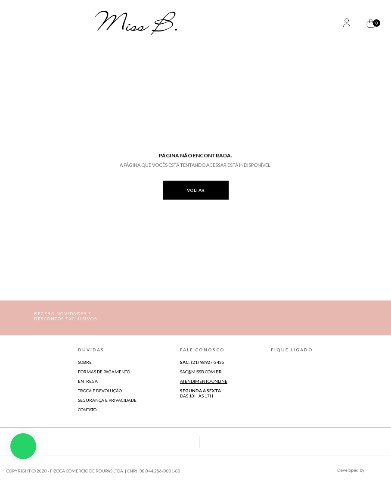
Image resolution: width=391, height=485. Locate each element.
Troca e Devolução (100, 390)
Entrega (88, 381)
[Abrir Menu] (24, 23)
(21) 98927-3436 (202, 362)
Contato (87, 409)
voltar (196, 190)
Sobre (85, 362)
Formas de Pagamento (104, 371)
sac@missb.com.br (201, 371)
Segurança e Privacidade (107, 400)
